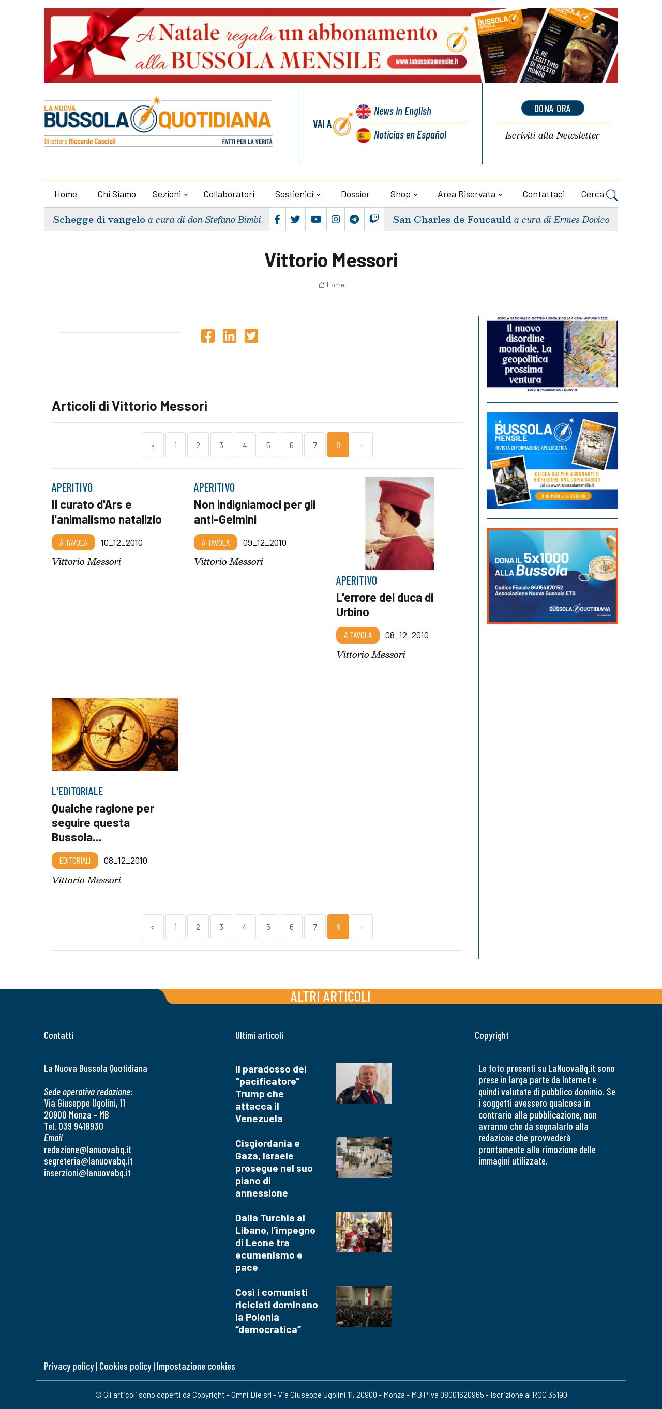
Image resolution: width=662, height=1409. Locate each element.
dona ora (552, 108)
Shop (400, 194)
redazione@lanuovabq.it (87, 1149)
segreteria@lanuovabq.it (88, 1161)
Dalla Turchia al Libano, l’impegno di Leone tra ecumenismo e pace (275, 1242)
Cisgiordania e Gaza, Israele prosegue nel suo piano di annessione (274, 1168)
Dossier (355, 194)
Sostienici (294, 194)
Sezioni (167, 194)
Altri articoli (331, 996)
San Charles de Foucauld (452, 218)
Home (65, 194)
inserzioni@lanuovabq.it (87, 1172)
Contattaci (544, 194)
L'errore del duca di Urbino (384, 604)
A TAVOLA (73, 541)
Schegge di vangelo (99, 218)
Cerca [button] (599, 195)
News (402, 110)
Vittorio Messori (86, 562)
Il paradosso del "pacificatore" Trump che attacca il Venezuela (271, 1093)
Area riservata (466, 194)
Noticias (410, 134)
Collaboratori (229, 194)
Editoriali (75, 860)
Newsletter (552, 135)
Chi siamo (117, 194)
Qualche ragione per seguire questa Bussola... (103, 822)
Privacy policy (69, 1366)
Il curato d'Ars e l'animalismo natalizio (107, 511)
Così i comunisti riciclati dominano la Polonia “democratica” (276, 1310)
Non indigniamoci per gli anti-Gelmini (254, 511)
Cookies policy (125, 1366)
